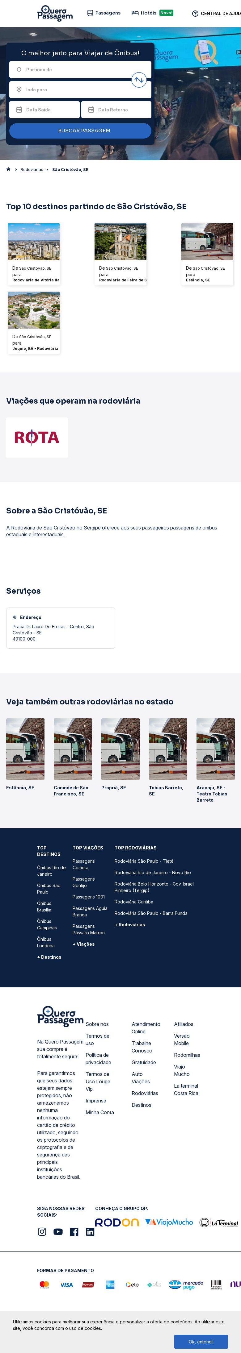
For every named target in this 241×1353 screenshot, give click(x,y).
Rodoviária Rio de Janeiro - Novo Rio (153, 872)
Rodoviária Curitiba (134, 901)
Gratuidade (144, 1062)
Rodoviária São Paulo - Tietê (144, 861)
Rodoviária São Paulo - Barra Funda (151, 913)
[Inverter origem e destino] (139, 80)
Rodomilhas (187, 1055)
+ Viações (84, 944)
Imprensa (96, 1101)
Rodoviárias (145, 1093)
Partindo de (39, 69)
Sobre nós (97, 1024)
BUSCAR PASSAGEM (78, 131)
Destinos (141, 1105)
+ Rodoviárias (130, 924)
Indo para (36, 89)
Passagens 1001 (89, 896)
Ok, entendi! (201, 1341)
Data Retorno (113, 109)
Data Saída (38, 109)
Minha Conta (100, 1112)
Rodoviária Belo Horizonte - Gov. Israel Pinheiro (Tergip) (154, 887)
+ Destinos (49, 957)
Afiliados (183, 1024)
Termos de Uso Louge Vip (98, 1081)
